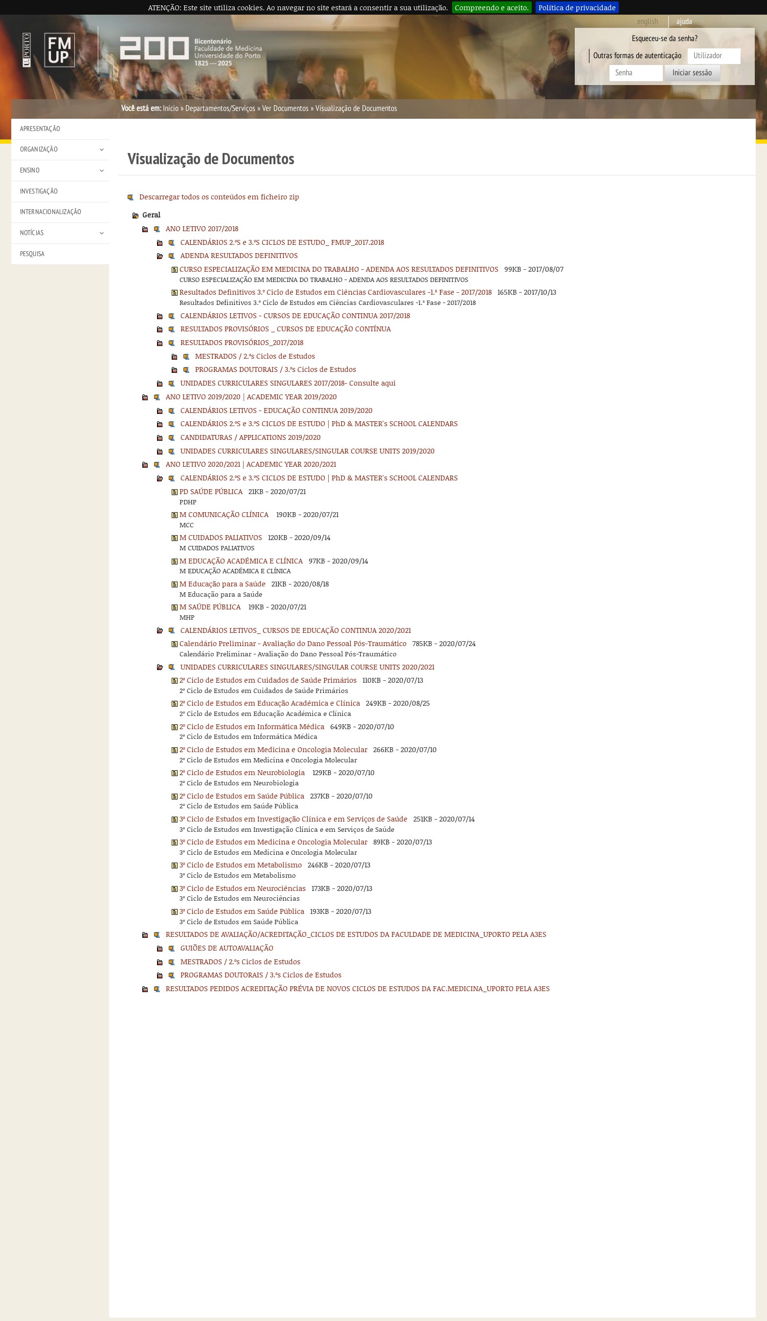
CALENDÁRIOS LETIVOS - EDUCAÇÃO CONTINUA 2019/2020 (276, 410)
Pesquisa (32, 254)
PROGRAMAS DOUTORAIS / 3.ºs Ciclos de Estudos (275, 369)
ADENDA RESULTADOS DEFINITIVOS (239, 255)
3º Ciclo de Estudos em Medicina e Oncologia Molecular (273, 841)
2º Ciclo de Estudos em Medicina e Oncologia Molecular (273, 749)
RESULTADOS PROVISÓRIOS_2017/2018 (241, 342)
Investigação (39, 191)
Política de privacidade (577, 7)
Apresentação (40, 129)
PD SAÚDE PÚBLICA (211, 491)
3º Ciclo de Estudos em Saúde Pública (242, 911)
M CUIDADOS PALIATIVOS (221, 537)
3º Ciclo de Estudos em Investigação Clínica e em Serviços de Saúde (293, 818)
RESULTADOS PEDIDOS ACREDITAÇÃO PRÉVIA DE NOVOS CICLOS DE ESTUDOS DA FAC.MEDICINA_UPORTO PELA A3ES (358, 988)
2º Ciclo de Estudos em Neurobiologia (243, 772)
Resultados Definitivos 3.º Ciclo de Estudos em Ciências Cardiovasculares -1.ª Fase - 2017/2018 (336, 292)
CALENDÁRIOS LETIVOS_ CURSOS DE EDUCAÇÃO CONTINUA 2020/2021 (295, 630)
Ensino (30, 170)
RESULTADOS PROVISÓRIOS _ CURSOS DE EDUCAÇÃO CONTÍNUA (285, 328)
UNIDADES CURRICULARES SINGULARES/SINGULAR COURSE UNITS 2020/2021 (307, 666)
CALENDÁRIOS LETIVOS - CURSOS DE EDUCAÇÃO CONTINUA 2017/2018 (295, 315)
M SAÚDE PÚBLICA (211, 606)
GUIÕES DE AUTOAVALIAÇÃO (226, 948)
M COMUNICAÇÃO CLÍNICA (225, 514)
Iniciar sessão (692, 73)
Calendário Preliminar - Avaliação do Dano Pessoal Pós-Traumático (293, 643)
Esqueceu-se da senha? (665, 38)
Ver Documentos (285, 108)
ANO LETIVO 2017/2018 (202, 228)
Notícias (32, 233)
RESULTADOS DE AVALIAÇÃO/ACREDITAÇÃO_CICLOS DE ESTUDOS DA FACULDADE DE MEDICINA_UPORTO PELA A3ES (356, 934)
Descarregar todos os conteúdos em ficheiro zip (219, 196)
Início (171, 108)
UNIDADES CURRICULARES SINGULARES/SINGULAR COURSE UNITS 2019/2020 (307, 450)
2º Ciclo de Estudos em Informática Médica (252, 726)
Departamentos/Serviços (220, 108)
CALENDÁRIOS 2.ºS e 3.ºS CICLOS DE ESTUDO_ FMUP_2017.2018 (282, 242)
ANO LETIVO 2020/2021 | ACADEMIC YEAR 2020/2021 (251, 464)
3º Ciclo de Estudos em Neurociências (243, 888)
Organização (39, 149)
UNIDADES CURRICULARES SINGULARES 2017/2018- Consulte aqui (288, 383)
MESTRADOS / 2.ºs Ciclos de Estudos (255, 356)
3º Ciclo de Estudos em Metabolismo (241, 864)
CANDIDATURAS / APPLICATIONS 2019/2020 (250, 437)
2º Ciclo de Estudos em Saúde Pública (242, 796)
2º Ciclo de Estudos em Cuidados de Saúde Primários (268, 680)
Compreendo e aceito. (492, 7)
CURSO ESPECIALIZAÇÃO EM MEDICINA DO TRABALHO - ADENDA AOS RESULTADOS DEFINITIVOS (339, 269)
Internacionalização (51, 212)
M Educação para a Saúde (223, 583)
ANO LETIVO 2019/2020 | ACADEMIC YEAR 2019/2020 (251, 396)
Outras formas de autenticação (637, 56)
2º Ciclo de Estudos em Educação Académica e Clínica (270, 703)
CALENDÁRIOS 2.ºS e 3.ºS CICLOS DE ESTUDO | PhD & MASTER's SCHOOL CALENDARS (319, 423)
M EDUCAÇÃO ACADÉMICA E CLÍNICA (241, 560)
